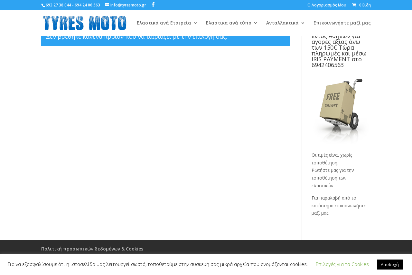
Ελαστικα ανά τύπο (228, 23)
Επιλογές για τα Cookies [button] (342, 264)
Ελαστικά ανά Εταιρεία (164, 23)
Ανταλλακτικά (282, 23)
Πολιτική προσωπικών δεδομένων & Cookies (92, 249)
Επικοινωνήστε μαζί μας (342, 23)
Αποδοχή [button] (390, 264)
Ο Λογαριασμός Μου (326, 5)
